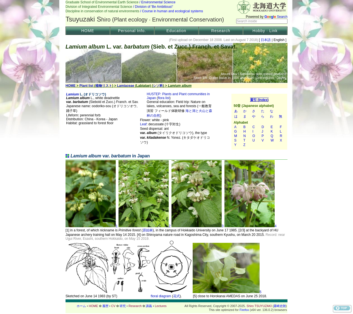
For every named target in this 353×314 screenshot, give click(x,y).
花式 (176, 296)
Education (176, 30)
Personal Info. (132, 30)
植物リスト (103, 86)
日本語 (266, 40)
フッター (176, 306)
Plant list (86, 86)
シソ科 (158, 86)
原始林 (148, 230)
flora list (163, 98)
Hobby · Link (265, 30)
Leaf (143, 124)
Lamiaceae (125, 86)
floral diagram (161, 296)
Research (220, 30)
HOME (87, 30)
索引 (259, 122)
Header (176, 13)
